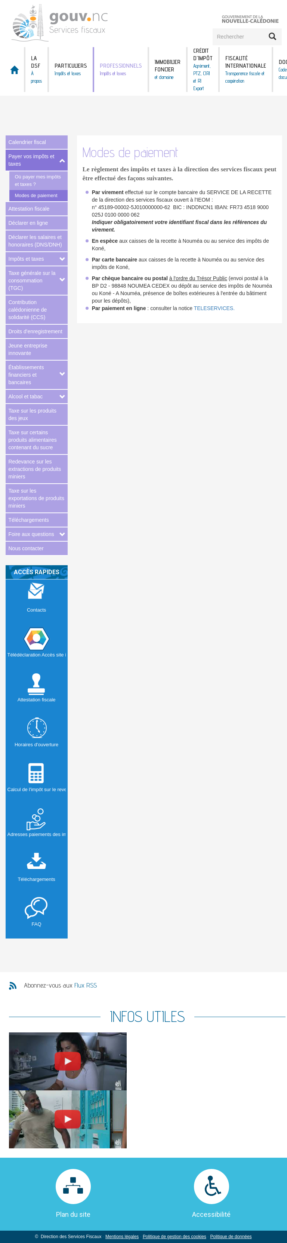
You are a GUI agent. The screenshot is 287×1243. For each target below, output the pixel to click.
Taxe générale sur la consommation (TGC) (32, 280)
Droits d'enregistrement (35, 331)
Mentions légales (122, 1236)
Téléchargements (29, 520)
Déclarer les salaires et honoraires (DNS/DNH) (35, 241)
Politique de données (230, 1236)
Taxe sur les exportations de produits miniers (36, 498)
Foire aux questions (31, 534)
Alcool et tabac (26, 396)
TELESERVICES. (214, 308)
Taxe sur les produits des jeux (32, 414)
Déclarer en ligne (28, 223)
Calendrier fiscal (27, 142)
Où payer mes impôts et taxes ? (38, 180)
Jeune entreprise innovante (28, 349)
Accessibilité (211, 1214)
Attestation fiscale (29, 209)
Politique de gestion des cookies (174, 1236)
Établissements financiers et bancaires (26, 374)
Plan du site (73, 1214)
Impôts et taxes (26, 259)
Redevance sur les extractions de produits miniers (35, 469)
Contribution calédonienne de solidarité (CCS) (28, 309)
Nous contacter (26, 548)
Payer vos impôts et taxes (32, 160)
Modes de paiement (36, 195)
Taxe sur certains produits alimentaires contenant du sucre (33, 439)
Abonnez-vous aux (60, 985)
